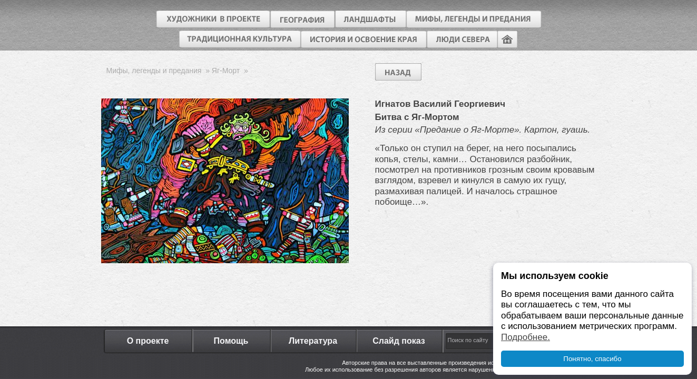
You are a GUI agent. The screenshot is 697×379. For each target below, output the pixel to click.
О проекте (148, 340)
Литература (313, 340)
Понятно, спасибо (592, 359)
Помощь (231, 340)
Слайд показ (398, 340)
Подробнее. (525, 337)
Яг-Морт (226, 70)
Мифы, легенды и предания (154, 70)
